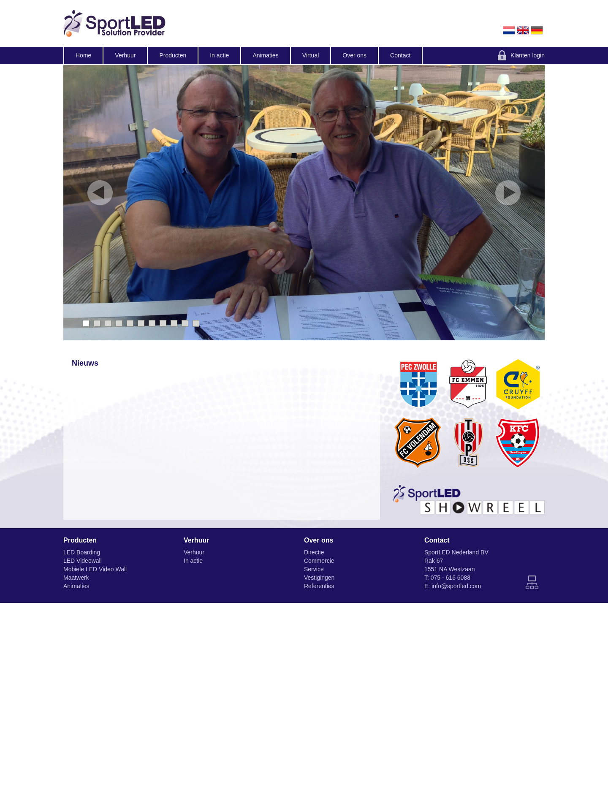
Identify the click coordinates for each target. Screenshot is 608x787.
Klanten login (527, 55)
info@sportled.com (456, 586)
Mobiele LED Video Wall (95, 569)
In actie (219, 55)
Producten (172, 55)
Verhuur (125, 55)
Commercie (319, 560)
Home (83, 55)
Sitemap (532, 582)
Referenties (319, 586)
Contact (400, 55)
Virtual (310, 55)
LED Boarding (81, 552)
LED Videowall (82, 560)
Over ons (354, 55)
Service (314, 569)
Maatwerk (76, 577)
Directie (314, 552)
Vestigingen (319, 577)
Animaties (265, 55)
